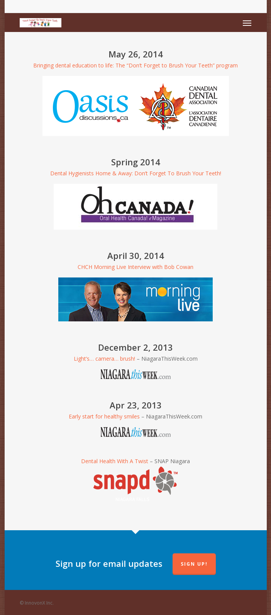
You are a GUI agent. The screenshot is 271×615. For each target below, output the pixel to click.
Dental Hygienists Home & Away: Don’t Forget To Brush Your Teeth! (135, 173)
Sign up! (194, 564)
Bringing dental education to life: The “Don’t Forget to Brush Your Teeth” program (135, 65)
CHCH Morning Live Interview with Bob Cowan (135, 267)
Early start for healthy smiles (104, 416)
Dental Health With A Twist (114, 461)
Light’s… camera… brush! (104, 358)
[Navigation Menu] (247, 23)
